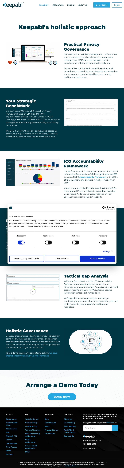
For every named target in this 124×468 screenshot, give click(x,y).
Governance (11, 419)
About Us (82, 5)
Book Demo (102, 5)
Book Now (62, 396)
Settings (106, 251)
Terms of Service (32, 430)
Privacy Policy (31, 423)
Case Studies (50, 423)
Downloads (50, 434)
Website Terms (31, 419)
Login (117, 5)
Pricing (70, 5)
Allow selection (62, 259)
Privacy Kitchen (51, 430)
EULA (27, 452)
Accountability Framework (92, 177)
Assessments (11, 429)
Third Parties (11, 447)
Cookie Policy (31, 426)
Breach (9, 440)
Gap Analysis (11, 443)
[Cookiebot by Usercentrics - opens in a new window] (104, 208)
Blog (47, 419)
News (47, 426)
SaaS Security (70, 426)
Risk (7, 432)
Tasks (8, 451)
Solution (43, 5)
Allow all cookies (97, 259)
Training (9, 454)
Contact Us (69, 436)
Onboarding (69, 423)
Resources (58, 5)
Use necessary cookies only (26, 259)
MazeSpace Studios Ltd (72, 466)
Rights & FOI (11, 436)
